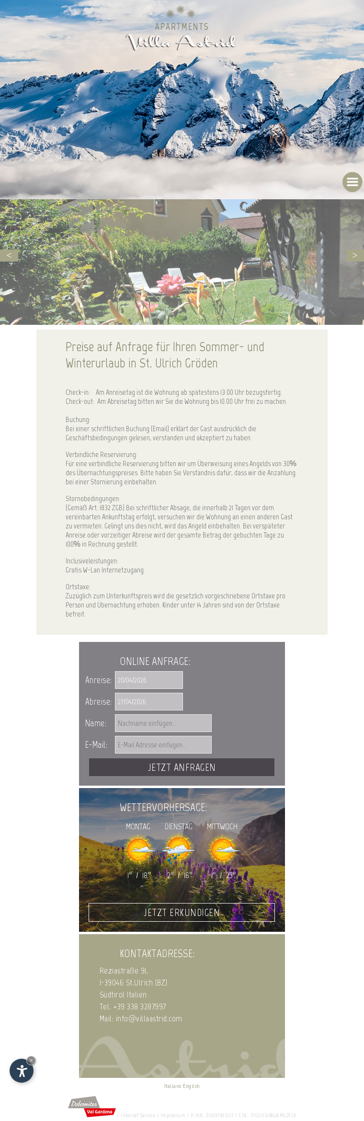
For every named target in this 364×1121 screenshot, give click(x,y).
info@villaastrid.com (149, 1018)
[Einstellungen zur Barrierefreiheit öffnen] (22, 1071)
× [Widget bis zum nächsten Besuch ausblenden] (31, 1060)
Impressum (173, 1115)
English (191, 1086)
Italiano (173, 1086)
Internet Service (138, 1115)
